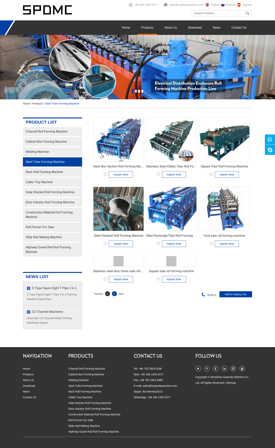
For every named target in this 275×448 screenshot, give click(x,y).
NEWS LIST (37, 276)
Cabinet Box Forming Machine (46, 141)
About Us (170, 27)
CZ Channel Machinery (47, 311)
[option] (137, 67)
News (216, 27)
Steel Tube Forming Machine (62, 103)
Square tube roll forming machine (171, 271)
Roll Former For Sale (40, 227)
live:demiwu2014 (153, 391)
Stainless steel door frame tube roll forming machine (128, 271)
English (215, 4)
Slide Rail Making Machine (44, 237)
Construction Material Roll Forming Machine (49, 215)
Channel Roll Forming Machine (47, 131)
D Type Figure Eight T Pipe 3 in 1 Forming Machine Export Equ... (52, 297)
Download (195, 27)
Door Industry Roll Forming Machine (50, 202)
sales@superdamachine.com (186, 4)
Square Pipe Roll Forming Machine (224, 166)
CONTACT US (148, 356)
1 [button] (132, 91)
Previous (98, 294)
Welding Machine (37, 151)
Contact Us (239, 27)
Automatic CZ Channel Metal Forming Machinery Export (49, 320)
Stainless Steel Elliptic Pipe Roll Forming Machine (180, 166)
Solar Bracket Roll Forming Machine (50, 192)
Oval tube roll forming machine (224, 235)
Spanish (247, 4)
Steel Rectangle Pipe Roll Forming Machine (175, 235)
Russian (231, 4)
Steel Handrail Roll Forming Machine (118, 235)
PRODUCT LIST (41, 122)
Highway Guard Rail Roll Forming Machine (48, 249)
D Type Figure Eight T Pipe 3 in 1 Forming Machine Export (54, 288)
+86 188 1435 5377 (145, 4)
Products (147, 27)
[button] (23, 67)
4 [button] (142, 91)
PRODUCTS (80, 356)
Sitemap (231, 382)
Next (121, 294)
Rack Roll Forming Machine (44, 172)
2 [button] (136, 91)
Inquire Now (121, 174)
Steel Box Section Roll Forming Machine (120, 166)
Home (126, 27)
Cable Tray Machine (39, 182)
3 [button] (139, 91)
